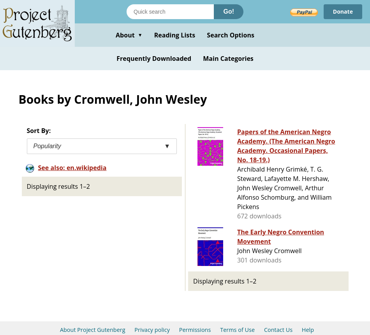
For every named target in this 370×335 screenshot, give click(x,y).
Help (308, 329)
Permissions (195, 329)
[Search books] (170, 11)
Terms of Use (237, 329)
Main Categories (228, 58)
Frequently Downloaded (153, 58)
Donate (343, 11)
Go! (228, 11)
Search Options (230, 35)
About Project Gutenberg (92, 329)
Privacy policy (152, 329)
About (129, 35)
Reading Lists (175, 35)
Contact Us (278, 329)
